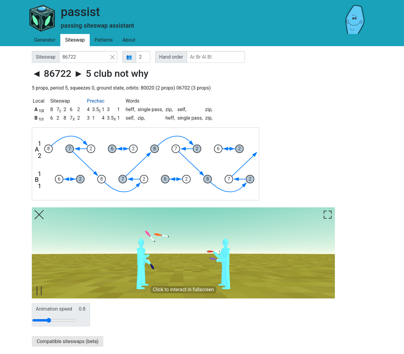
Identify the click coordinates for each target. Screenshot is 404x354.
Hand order (171, 57)
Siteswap (75, 40)
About (128, 40)
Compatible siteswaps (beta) (67, 341)
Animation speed (60, 309)
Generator (44, 40)
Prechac (96, 101)
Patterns (104, 40)
